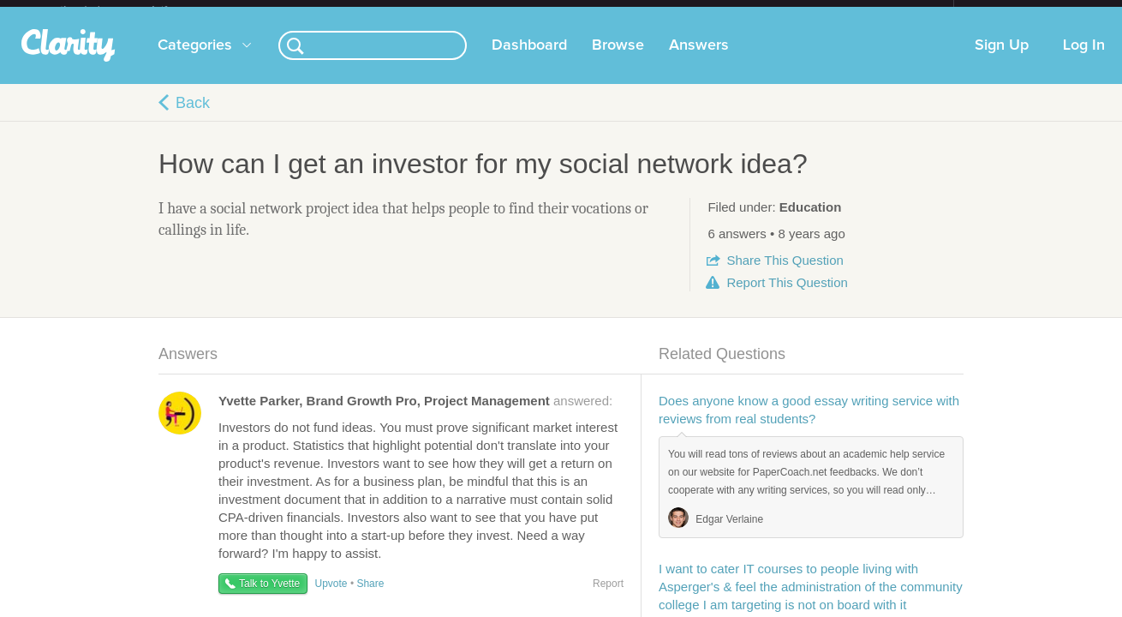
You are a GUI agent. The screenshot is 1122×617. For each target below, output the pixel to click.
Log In (1084, 59)
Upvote (331, 597)
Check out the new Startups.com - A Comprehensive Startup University (767, 11)
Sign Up (1002, 59)
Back (193, 116)
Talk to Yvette (269, 597)
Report (786, 296)
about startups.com (1014, 11)
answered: (415, 414)
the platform (132, 9)
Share (784, 274)
